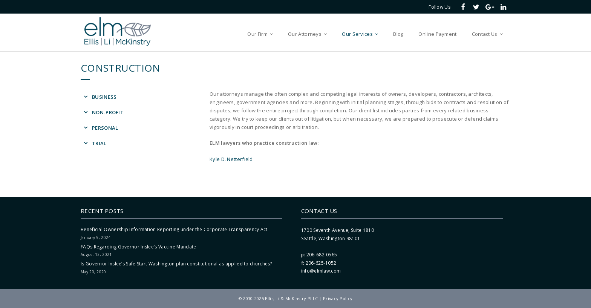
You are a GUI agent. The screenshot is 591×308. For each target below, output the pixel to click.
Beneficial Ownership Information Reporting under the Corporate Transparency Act (174, 229)
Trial (99, 143)
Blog (398, 34)
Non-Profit (108, 112)
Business (104, 96)
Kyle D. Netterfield (231, 159)
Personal (105, 127)
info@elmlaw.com (321, 271)
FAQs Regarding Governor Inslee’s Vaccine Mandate (138, 247)
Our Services (357, 34)
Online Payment (437, 34)
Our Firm (257, 34)
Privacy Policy (337, 298)
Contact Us (485, 34)
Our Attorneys (305, 34)
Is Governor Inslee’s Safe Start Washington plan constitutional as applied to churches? (176, 263)
